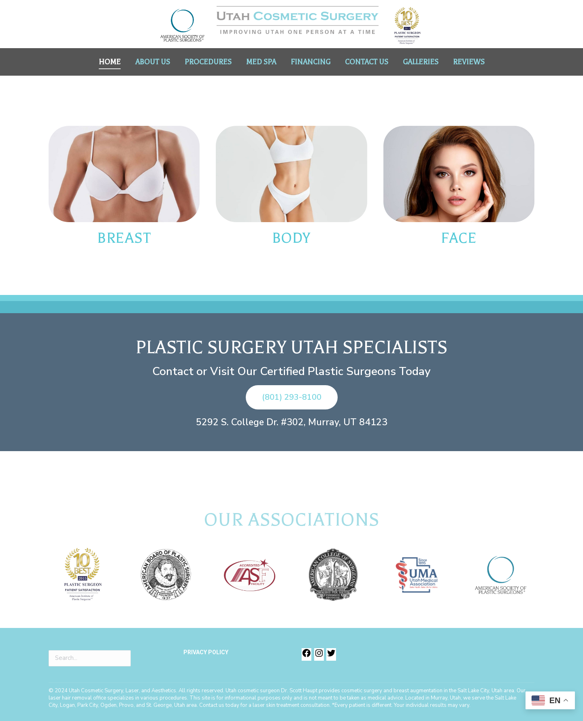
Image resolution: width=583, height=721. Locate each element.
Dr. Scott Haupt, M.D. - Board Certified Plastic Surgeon (118, 7)
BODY (291, 238)
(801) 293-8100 (409, 7)
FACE (459, 238)
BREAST (124, 238)
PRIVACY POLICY (205, 652)
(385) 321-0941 (466, 7)
